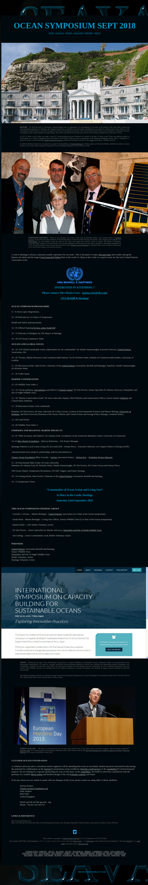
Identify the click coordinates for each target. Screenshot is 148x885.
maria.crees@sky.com (94, 292)
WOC (118, 855)
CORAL (106, 851)
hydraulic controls (78, 774)
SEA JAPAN (28, 855)
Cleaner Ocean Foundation (79, 245)
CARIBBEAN (97, 851)
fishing (58, 257)
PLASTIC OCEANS (80, 855)
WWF (123, 855)
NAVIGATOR (78, 33)
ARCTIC (51, 851)
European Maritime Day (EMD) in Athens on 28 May (104, 750)
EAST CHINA (115, 851)
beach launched (47, 257)
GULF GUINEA (44, 853)
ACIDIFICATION (31, 851)
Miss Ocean (77, 841)
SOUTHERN (48, 855)
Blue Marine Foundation (28, 441)
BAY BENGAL (78, 851)
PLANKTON (67, 855)
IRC (77, 853)
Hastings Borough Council (54, 140)
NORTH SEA (100, 853)
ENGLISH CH (27, 853)
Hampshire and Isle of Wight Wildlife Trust (82, 530)
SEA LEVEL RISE (95, 855)
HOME (51, 33)
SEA (122, 851)
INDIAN (67, 853)
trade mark (90, 841)
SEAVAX (97, 33)
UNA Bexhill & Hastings (75, 298)
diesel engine (36, 774)
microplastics (40, 390)
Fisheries (124, 398)
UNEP (113, 855)
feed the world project (90, 769)
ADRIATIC (43, 851)
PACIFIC (110, 853)
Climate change (65, 390)
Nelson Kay (81, 457)
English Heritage (77, 144)
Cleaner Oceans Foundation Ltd (34, 788)
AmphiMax (112, 769)
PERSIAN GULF (120, 853)
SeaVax (54, 457)
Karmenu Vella (25, 750)
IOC (72, 853)
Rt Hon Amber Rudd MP (44, 328)
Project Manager (105, 457)
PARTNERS (88, 33)
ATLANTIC (60, 851)
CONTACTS (59, 33)
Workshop (92, 457)
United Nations (124, 349)
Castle (92, 140)
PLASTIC (58, 855)
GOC (35, 853)
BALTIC (68, 851)
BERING (88, 851)
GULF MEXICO (57, 853)
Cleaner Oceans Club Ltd (70, 838)
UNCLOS (106, 855)
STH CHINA (38, 855)
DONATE (68, 33)
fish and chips (105, 254)
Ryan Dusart (32, 241)
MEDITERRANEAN (87, 853)
